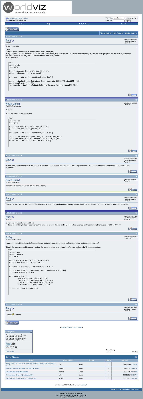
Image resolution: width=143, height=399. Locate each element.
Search (123, 24)
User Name (109, 18)
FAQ (48, 24)
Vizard (26, 18)
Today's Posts (84, 24)
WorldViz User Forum (15, 18)
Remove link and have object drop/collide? (19, 375)
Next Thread (77, 327)
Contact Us (114, 389)
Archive (134, 389)
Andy (8, 40)
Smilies (8, 344)
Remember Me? (131, 18)
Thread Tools (104, 33)
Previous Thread (67, 327)
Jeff (8, 237)
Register (22, 24)
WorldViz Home (125, 389)
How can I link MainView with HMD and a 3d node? (22, 368)
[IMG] (7, 346)
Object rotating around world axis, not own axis (21, 378)
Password (109, 21)
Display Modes (130, 33)
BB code (8, 343)
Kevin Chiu (12, 103)
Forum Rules (10, 351)
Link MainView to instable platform (17, 371)
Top (139, 389)
